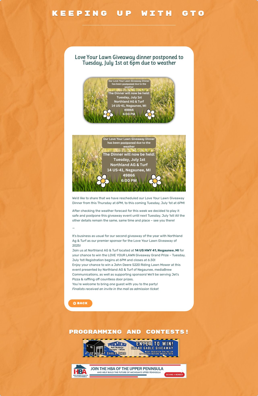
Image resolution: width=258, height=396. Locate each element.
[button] (75, 371)
